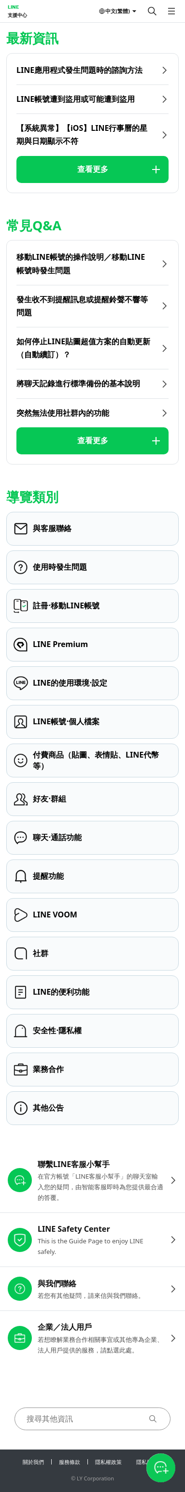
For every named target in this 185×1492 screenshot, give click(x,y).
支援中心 (17, 15)
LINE (13, 6)
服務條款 (69, 1461)
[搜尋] (152, 11)
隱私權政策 (108, 1461)
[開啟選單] (171, 11)
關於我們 (33, 1461)
